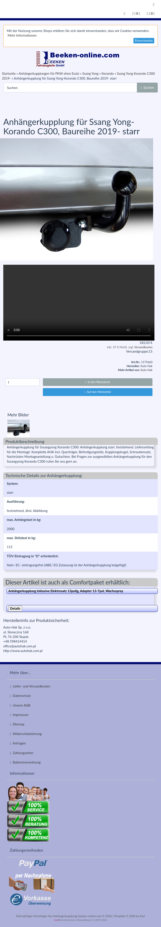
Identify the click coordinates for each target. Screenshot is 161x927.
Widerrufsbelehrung (26, 734)
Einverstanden (144, 40)
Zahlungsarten (21, 753)
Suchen (147, 87)
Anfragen (18, 743)
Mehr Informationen (22, 35)
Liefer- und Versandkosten (30, 686)
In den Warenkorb (97, 382)
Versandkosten (143, 347)
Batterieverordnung (25, 762)
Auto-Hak (146, 370)
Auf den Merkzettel (97, 392)
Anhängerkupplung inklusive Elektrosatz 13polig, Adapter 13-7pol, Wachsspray (65, 591)
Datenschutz (20, 696)
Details (15, 608)
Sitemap (17, 724)
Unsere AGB (20, 705)
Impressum (19, 715)
